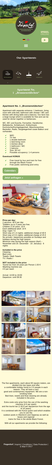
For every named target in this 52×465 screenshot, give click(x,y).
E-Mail (23, 447)
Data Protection (40, 444)
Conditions (27, 444)
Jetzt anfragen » (14, 177)
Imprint (18, 444)
